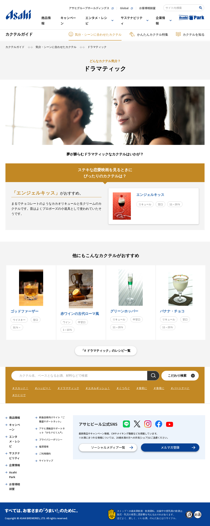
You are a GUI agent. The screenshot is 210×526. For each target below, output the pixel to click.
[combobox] (181, 7)
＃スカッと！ (20, 388)
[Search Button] (201, 7)
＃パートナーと (180, 388)
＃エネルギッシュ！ (97, 388)
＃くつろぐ (123, 388)
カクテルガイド (19, 34)
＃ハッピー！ (43, 388)
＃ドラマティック (68, 388)
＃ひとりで (19, 395)
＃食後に (158, 388)
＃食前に (141, 388)
